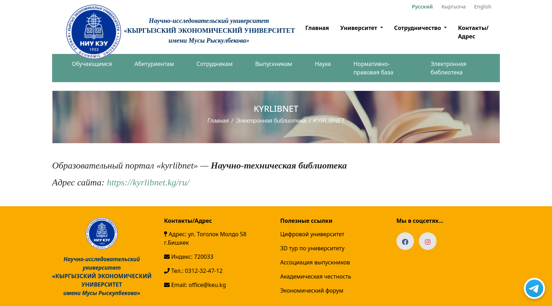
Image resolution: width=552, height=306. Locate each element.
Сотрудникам (214, 64)
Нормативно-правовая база (373, 68)
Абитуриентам (154, 64)
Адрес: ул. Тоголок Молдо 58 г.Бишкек (205, 238)
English (482, 6)
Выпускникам (273, 64)
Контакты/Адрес (473, 32)
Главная (317, 28)
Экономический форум (311, 290)
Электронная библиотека (448, 68)
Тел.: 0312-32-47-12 (193, 271)
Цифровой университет (312, 234)
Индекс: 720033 (188, 257)
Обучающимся (92, 64)
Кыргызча (453, 6)
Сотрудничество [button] (418, 28)
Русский (422, 6)
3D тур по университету (312, 248)
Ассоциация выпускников (315, 262)
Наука (323, 64)
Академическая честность (315, 276)
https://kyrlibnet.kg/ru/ (148, 182)
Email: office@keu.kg (195, 285)
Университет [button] (359, 28)
